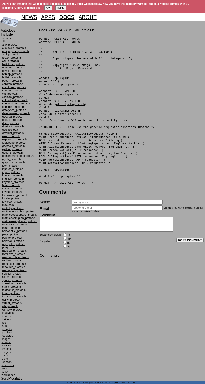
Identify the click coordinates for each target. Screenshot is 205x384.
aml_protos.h (10, 54)
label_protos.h (11, 185)
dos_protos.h (10, 129)
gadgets (7, 329)
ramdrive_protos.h (13, 254)
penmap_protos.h (13, 240)
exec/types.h (66, 106)
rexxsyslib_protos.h (14, 270)
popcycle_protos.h (13, 244)
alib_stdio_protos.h (14, 47)
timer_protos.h (11, 293)
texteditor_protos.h (14, 290)
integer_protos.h (12, 175)
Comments (52, 221)
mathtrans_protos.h (14, 224)
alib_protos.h (10, 44)
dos (4, 322)
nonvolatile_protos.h (14, 231)
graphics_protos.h (13, 162)
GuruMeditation (12, 378)
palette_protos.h (12, 237)
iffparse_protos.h (12, 169)
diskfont (6, 319)
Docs (43, 30)
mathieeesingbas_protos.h (18, 218)
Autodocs (8, 30)
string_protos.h (11, 286)
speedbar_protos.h (14, 283)
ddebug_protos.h (13, 116)
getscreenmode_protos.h (18, 155)
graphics (7, 332)
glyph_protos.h (11, 159)
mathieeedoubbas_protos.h (19, 211)
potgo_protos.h (11, 247)
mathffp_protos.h (12, 208)
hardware (7, 335)
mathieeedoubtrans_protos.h (20, 214)
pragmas (7, 352)
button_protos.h (12, 80)
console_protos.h (13, 106)
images (6, 339)
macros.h (8, 205)
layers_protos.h (12, 188)
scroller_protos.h (12, 273)
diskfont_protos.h (13, 126)
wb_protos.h (10, 306)
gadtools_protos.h (13, 146)
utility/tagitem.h (70, 118)
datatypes (8, 312)
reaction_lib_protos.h (15, 257)
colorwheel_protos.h (14, 100)
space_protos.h (12, 280)
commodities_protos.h (16, 103)
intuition (6, 342)
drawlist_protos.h (13, 133)
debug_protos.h (12, 119)
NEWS (29, 17)
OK (48, 7)
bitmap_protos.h (12, 74)
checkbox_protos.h (14, 87)
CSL (69, 267)
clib (68, 30)
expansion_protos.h (14, 139)
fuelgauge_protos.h (14, 142)
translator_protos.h (14, 296)
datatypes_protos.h (14, 110)
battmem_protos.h (13, 67)
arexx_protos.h (11, 57)
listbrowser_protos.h (14, 195)
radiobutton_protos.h (15, 250)
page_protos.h (11, 234)
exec (4, 326)
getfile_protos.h (12, 149)
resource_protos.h (13, 267)
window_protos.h (13, 309)
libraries (7, 345)
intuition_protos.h (13, 178)
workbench (8, 375)
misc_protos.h (11, 227)
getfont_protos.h (12, 152)
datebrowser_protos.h (16, 113)
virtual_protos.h (12, 303)
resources (8, 365)
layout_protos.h (12, 191)
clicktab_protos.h (13, 97)
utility (5, 371)
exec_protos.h (11, 136)
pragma (6, 348)
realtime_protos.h (13, 260)
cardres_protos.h (13, 83)
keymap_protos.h (13, 182)
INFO (60, 7)
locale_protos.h (11, 198)
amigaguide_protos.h (15, 51)
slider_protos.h (11, 276)
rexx (4, 368)
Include (56, 30)
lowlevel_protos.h (13, 201)
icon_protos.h (10, 165)
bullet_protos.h (11, 77)
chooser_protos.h (13, 90)
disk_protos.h (10, 123)
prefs (5, 355)
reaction (7, 362)
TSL (69, 275)
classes (6, 38)
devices (6, 316)
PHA (69, 271)
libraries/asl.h (69, 129)
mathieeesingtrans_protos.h (19, 221)
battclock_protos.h (13, 64)
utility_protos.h (11, 299)
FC (68, 279)
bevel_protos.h (11, 70)
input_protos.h (11, 172)
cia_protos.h (10, 93)
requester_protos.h (14, 263)
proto (5, 358)
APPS (48, 17)
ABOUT (88, 17)
